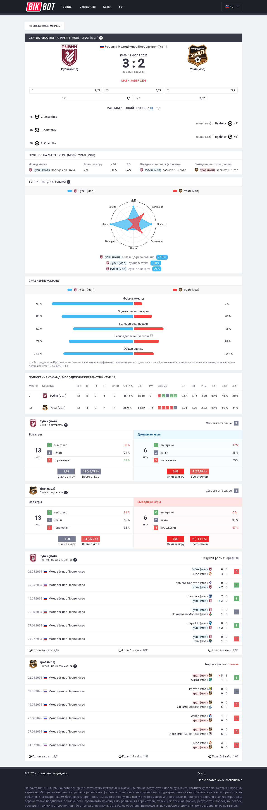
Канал (107, 6)
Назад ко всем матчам (44, 25)
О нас (201, 773)
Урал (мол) (186, 191)
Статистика (87, 6)
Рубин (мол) (81, 191)
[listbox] (232, 6)
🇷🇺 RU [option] (229, 6)
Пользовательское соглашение (220, 780)
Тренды (66, 6)
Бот (121, 6)
